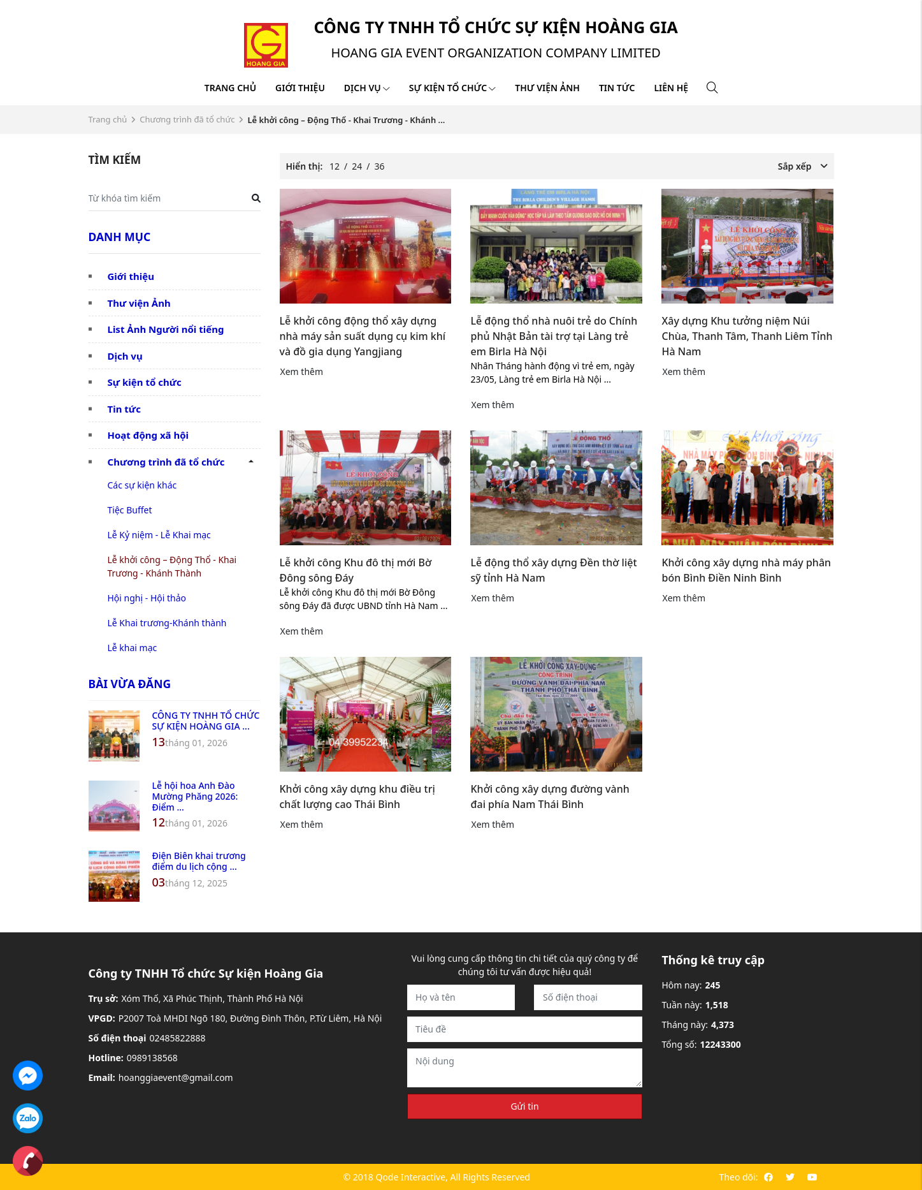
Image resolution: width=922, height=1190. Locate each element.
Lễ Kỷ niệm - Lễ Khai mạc (159, 535)
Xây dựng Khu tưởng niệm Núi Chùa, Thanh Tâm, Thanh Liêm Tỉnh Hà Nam (746, 336)
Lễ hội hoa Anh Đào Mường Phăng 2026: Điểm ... (195, 796)
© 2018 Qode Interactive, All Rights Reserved (436, 1177)
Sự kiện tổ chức (452, 88)
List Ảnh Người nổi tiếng (166, 329)
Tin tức (617, 88)
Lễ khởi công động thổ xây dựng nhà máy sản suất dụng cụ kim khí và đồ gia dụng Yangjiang (363, 336)
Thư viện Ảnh (139, 303)
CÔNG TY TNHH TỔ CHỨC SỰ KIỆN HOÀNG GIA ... (206, 720)
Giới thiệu (300, 88)
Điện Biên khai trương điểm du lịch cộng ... (199, 860)
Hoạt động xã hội (148, 435)
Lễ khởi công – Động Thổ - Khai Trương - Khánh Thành (172, 566)
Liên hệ (671, 88)
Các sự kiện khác (142, 485)
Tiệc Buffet (130, 510)
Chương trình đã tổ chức (187, 119)
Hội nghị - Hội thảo (147, 598)
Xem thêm (302, 371)
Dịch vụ (367, 88)
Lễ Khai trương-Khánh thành (167, 623)
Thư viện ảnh (547, 88)
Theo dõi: (738, 1177)
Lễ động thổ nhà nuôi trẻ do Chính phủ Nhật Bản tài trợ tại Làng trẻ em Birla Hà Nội (553, 336)
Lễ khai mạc (132, 648)
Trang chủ (230, 88)
